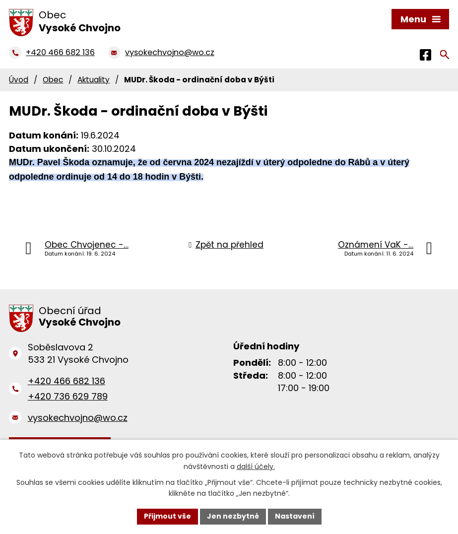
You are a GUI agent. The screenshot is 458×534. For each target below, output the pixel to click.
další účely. (256, 466)
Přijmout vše (167, 516)
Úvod (18, 79)
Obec (53, 79)
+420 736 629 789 (68, 396)
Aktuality (93, 79)
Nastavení (295, 516)
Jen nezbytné (233, 516)
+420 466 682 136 (66, 381)
